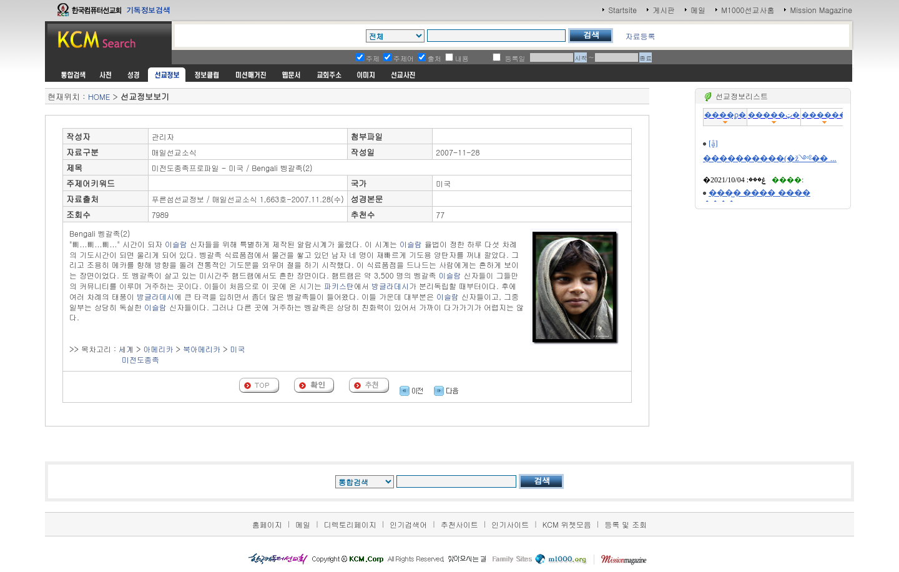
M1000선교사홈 (747, 9)
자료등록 (640, 36)
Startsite (622, 9)
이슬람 (176, 244)
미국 (237, 348)
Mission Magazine (821, 9)
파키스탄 (339, 285)
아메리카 (159, 348)
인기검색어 (408, 524)
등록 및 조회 (625, 524)
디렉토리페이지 (350, 524)
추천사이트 (459, 524)
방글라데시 (390, 285)
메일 (697, 9)
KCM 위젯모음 (567, 524)
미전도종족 (140, 359)
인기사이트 (510, 524)
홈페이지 (267, 524)
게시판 (663, 9)
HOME (99, 96)
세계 (126, 348)
